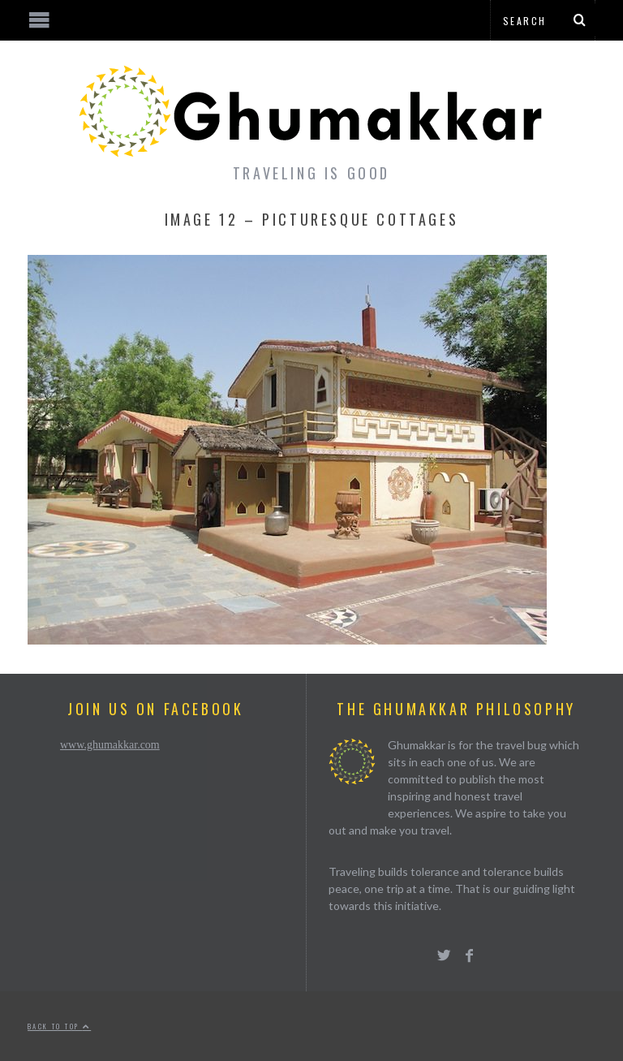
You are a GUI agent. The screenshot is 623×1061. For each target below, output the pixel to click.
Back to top (59, 1026)
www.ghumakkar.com (110, 745)
